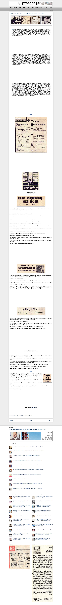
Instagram (50, 7)
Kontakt (24, 7)
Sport (27, 415)
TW (33, 407)
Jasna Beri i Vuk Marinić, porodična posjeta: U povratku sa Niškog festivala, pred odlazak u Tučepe (27, 460)
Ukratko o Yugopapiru (17, 7)
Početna (11, 7)
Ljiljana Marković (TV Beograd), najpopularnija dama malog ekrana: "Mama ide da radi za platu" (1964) (28, 450)
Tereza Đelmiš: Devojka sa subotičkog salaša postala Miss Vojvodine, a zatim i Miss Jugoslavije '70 (27, 483)
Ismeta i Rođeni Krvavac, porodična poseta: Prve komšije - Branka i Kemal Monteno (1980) (26, 455)
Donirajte (28, 7)
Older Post (50, 420)
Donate (35, 407)
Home (31, 420)
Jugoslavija (19, 415)
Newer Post (12, 420)
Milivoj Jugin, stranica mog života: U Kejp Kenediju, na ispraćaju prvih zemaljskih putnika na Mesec (27, 429)
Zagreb (31, 415)
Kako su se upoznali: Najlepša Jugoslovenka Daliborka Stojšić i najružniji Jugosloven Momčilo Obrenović (28, 469)
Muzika (22, 415)
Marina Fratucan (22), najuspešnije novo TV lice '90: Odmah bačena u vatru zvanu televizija (26, 464)
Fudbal (16, 415)
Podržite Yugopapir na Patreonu (37, 7)
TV (29, 415)
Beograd (13, 415)
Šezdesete (24, 415)
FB (32, 407)
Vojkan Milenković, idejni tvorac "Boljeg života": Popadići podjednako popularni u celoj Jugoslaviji (27, 488)
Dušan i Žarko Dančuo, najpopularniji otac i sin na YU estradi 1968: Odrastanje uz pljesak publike (27, 474)
